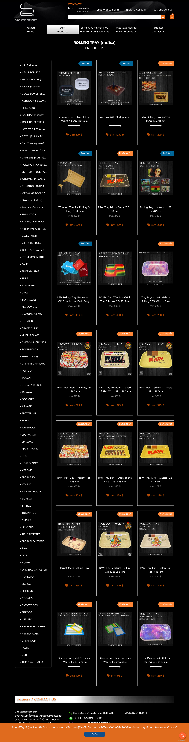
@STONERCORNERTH (109, 9)
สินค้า (63, 29)
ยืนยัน (95, 734)
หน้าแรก (31, 29)
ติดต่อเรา (158, 29)
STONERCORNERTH (137, 9)
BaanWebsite (183, 741)
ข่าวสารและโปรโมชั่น (126, 29)
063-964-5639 (82, 8)
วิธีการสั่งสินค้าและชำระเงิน (95, 29)
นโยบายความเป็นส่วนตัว (166, 727)
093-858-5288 (82, 11)
